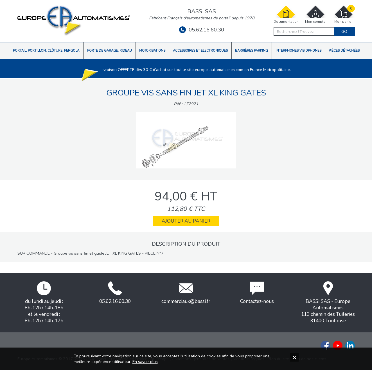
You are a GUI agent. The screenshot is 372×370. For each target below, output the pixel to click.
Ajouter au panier (186, 221)
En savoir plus (145, 361)
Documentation (286, 14)
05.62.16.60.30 (201, 29)
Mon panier (343, 14)
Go (344, 31)
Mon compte (315, 14)
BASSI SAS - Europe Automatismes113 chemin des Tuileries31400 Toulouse (328, 302)
